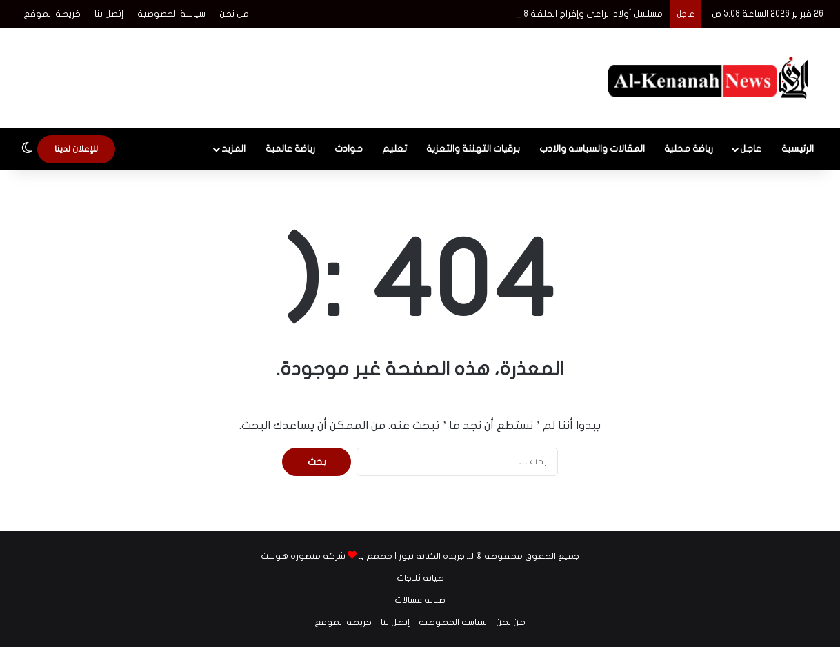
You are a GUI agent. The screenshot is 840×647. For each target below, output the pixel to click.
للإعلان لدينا (76, 149)
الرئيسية (797, 148)
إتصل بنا (108, 14)
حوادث (348, 148)
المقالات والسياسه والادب (592, 148)
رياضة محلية (688, 148)
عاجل (750, 148)
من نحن (234, 14)
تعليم (394, 148)
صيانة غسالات (420, 600)
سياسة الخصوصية (171, 14)
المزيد (233, 148)
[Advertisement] (282, 73)
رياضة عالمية (290, 148)
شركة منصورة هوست (303, 556)
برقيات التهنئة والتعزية (473, 148)
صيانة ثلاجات (420, 578)
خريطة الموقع (52, 14)
